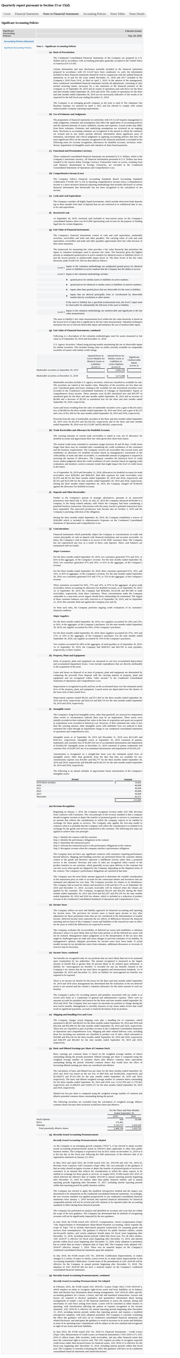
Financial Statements (27, 13)
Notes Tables (117, 13)
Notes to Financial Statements (61, 13)
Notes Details (137, 13)
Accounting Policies (94, 13)
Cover (7, 13)
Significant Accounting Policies (17, 48)
